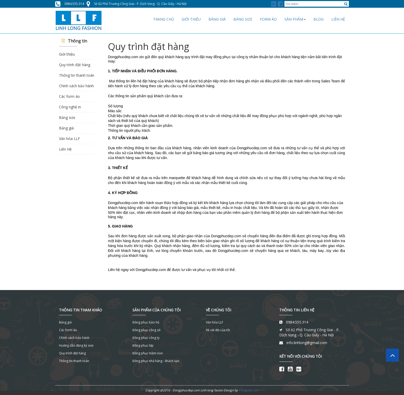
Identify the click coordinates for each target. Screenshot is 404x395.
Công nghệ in (70, 106)
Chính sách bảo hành (76, 85)
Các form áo (69, 96)
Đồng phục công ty (145, 338)
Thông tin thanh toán (76, 75)
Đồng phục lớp (143, 345)
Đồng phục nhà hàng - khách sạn (155, 361)
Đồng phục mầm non (147, 353)
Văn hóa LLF (69, 138)
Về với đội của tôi (218, 330)
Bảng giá (66, 128)
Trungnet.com (249, 390)
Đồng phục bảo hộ (145, 322)
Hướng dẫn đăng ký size (76, 345)
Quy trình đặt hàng (74, 64)
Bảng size (67, 117)
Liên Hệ (65, 149)
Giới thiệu (67, 54)
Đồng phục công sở (146, 330)
